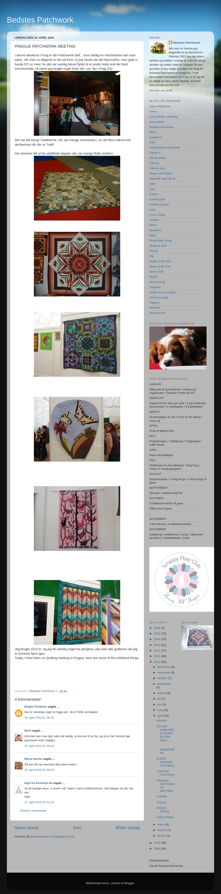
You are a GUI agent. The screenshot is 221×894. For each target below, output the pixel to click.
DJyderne (155, 137)
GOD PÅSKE (165, 817)
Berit (27, 730)
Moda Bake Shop (160, 240)
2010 (157, 662)
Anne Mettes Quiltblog (163, 116)
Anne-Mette (156, 121)
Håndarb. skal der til (162, 178)
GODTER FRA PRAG (166, 773)
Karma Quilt (157, 199)
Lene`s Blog (157, 214)
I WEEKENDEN (166, 749)
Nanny (153, 250)
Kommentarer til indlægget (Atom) (53, 836)
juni (160, 704)
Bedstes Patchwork (40, 20)
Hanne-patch (157, 157)
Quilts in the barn (160, 261)
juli (159, 698)
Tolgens (154, 302)
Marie (153, 235)
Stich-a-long (157, 282)
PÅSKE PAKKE (163, 809)
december (164, 667)
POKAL (161, 802)
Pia (151, 256)
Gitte (152, 142)
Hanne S (155, 152)
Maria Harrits (33, 758)
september (164, 684)
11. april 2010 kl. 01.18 (39, 802)
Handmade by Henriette (164, 147)
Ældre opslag (128, 827)
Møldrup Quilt (158, 245)
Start (77, 827)
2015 (157, 633)
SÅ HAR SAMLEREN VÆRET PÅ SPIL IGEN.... (165, 733)
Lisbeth (154, 220)
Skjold (153, 276)
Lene (152, 209)
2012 (157, 650)
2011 (157, 656)
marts (161, 824)
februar (162, 830)
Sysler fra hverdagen (162, 292)
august (162, 693)
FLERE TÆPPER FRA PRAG (166, 762)
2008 (157, 848)
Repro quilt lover (159, 266)
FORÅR (162, 796)
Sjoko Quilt (156, 271)
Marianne (155, 230)
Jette (152, 183)
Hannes (154, 163)
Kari (152, 189)
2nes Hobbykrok (159, 106)
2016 (157, 627)
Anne (152, 111)
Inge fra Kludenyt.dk (38, 783)
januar (161, 835)
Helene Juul (157, 168)
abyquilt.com (157, 312)
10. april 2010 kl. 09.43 (39, 769)
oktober (162, 678)
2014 (157, 639)
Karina (153, 194)
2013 (157, 644)
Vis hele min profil (160, 90)
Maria (153, 225)
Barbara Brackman (161, 127)
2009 (157, 842)
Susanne (155, 287)
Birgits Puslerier (35, 706)
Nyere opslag (26, 827)
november (164, 672)
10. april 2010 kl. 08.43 (39, 717)
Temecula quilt (158, 297)
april (160, 715)
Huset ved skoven (160, 173)
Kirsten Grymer (159, 204)
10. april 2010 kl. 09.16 (39, 745)
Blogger (129, 883)
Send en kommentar (33, 810)
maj (160, 710)
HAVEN (162, 720)
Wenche (154, 307)
